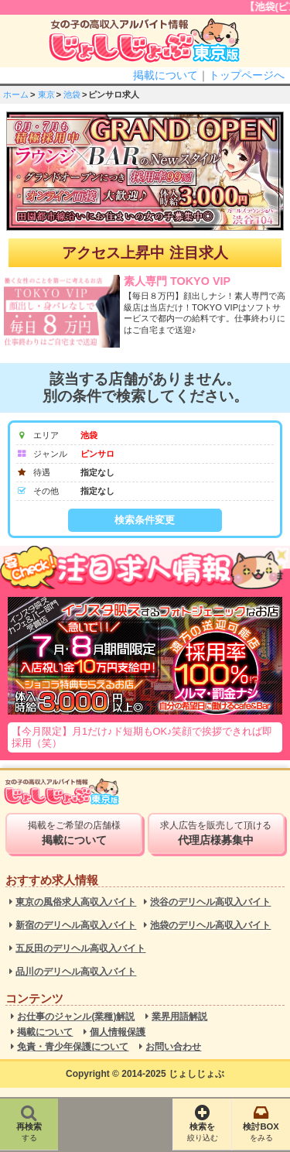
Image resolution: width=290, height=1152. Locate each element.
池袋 (71, 94)
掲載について (165, 75)
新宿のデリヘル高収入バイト (75, 926)
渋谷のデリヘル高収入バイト (210, 902)
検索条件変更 (144, 520)
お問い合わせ (173, 1047)
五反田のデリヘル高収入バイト (80, 949)
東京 (46, 94)
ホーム (16, 94)
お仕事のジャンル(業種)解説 (76, 1017)
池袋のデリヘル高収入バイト (210, 926)
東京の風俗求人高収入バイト (75, 902)
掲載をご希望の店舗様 (73, 833)
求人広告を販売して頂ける (215, 833)
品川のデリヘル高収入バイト (75, 972)
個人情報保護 (117, 1032)
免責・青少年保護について (72, 1047)
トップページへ (247, 75)
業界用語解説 (179, 1017)
